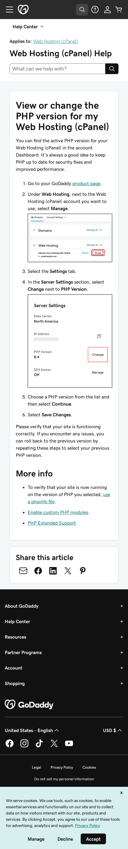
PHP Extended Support (52, 522)
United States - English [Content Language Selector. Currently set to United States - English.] (32, 730)
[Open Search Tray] (82, 9)
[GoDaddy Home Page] (29, 705)
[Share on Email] (23, 571)
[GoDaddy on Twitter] (54, 746)
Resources (15, 636)
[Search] (111, 68)
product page (86, 183)
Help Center (17, 621)
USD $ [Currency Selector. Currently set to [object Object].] (113, 730)
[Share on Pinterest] (82, 571)
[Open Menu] (7, 9)
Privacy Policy (62, 767)
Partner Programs (23, 652)
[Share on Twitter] (67, 571)
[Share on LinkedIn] (53, 571)
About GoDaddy (21, 605)
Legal (36, 767)
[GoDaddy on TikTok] (39, 746)
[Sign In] (107, 9)
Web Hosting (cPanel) (55, 41)
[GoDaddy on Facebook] (9, 746)
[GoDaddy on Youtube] (69, 746)
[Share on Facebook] (38, 571)
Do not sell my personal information (64, 779)
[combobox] (57, 68)
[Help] (95, 9)
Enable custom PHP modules (58, 512)
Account (13, 667)
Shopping (15, 683)
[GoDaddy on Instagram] (24, 746)
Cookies (89, 767)
